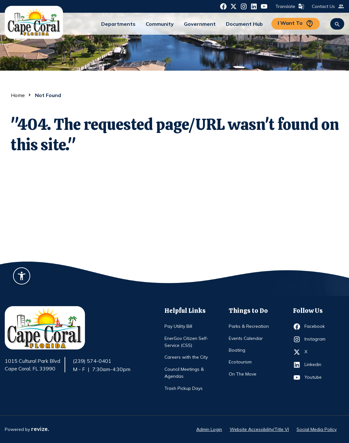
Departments (118, 24)
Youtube (316, 377)
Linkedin (316, 365)
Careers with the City (186, 357)
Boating (237, 350)
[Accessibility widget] (21, 277)
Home (18, 95)
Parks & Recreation (249, 326)
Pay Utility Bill (178, 326)
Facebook (316, 326)
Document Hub (244, 24)
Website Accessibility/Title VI (259, 429)
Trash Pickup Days (183, 388)
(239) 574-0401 (92, 361)
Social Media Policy (317, 429)
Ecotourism (240, 362)
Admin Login (209, 429)
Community (160, 24)
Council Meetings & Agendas (184, 372)
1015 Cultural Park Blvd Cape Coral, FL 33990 (32, 365)
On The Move (242, 374)
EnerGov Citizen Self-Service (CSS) (186, 341)
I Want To (295, 24)
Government (200, 24)
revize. (40, 428)
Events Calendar (246, 338)
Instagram (316, 339)
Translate (289, 6)
